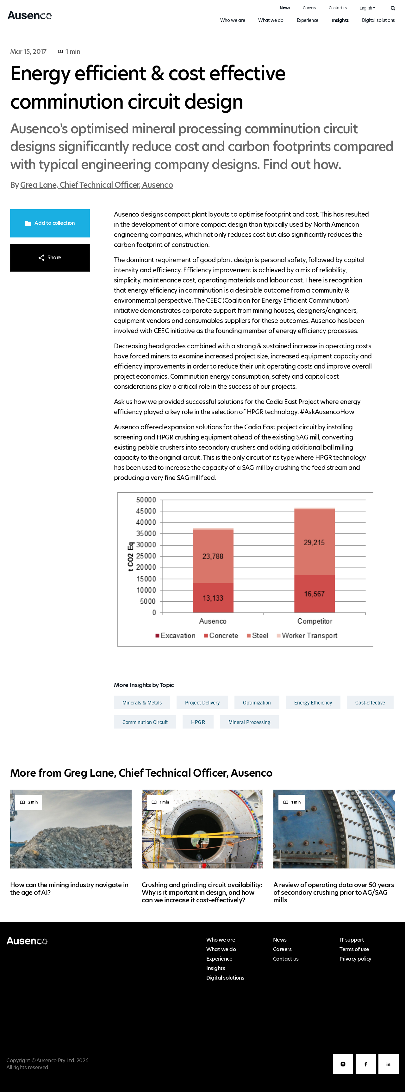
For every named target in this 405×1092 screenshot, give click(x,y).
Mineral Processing (249, 722)
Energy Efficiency (313, 702)
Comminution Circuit (145, 722)
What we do (270, 20)
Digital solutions (378, 20)
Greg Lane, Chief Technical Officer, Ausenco (96, 185)
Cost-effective (370, 702)
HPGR (198, 722)
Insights (340, 20)
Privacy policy (355, 959)
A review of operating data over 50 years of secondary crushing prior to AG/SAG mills (333, 893)
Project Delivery (202, 702)
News (285, 7)
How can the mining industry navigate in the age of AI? (69, 889)
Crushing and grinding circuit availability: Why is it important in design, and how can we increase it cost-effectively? (202, 893)
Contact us (338, 7)
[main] (202, 476)
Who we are (232, 20)
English (366, 8)
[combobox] (366, 8)
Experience (307, 20)
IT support (352, 940)
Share (50, 257)
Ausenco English (25, 944)
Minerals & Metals (142, 702)
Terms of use (354, 949)
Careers (309, 7)
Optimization (257, 702)
